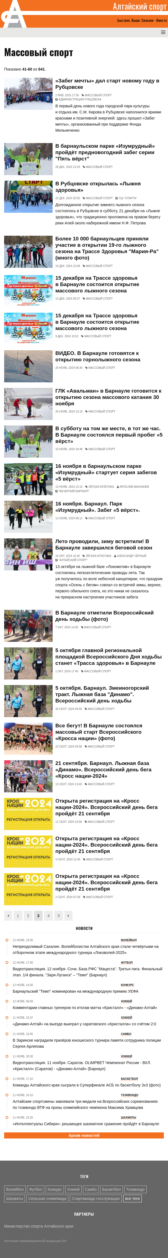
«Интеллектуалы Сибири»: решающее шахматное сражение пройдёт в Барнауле (86, 1124)
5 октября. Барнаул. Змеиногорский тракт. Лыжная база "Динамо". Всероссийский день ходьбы (102, 694)
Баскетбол (111, 1189)
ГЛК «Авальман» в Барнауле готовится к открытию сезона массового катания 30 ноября (108, 397)
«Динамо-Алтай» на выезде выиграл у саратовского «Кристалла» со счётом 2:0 (84, 1024)
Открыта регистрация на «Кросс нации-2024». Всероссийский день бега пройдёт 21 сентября (106, 807)
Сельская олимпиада (47, 1198)
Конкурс (55, 1189)
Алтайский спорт (140, 6)
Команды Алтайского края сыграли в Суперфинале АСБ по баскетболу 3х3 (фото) (87, 1085)
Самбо (91, 1189)
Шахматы (14, 1198)
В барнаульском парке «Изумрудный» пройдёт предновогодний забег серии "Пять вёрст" (105, 152)
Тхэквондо (135, 1189)
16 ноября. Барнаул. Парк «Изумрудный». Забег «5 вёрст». (97, 507)
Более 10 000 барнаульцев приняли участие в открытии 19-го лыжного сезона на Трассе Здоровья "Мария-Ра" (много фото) (107, 248)
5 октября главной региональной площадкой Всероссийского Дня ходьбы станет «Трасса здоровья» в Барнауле (108, 656)
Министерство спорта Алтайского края (38, 1226)
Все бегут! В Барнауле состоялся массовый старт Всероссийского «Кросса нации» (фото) (98, 732)
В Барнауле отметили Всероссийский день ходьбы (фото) (104, 616)
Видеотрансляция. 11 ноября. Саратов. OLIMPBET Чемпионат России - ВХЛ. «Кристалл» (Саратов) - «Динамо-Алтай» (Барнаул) (82, 1065)
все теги (132, 1198)
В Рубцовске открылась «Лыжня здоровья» (98, 187)
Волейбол (15, 1189)
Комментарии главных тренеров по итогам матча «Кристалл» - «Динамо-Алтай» (85, 1007)
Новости (84, 928)
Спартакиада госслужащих (96, 1198)
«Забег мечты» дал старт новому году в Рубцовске (107, 84)
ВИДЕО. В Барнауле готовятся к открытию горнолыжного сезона (97, 356)
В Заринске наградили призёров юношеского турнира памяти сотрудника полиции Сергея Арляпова (87, 1043)
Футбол (35, 1189)
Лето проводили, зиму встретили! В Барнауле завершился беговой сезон (103, 544)
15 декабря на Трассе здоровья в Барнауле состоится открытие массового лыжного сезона (97, 284)
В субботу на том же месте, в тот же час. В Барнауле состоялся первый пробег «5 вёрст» (108, 435)
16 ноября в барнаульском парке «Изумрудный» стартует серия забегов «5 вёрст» (106, 472)
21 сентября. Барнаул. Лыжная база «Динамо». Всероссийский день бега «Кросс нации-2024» (103, 769)
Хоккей (73, 1189)
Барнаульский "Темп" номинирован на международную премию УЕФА (75, 991)
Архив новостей (83, 1135)
